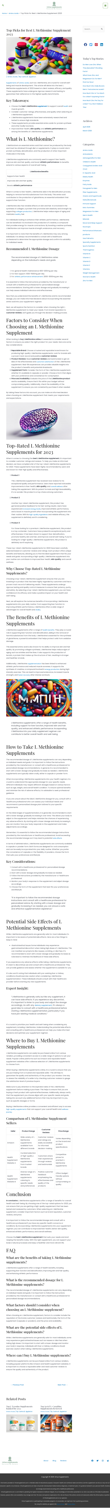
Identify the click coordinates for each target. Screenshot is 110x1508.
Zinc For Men (88, 288)
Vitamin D (87, 268)
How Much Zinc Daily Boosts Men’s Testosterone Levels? (92, 89)
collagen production (24, 211)
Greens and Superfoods (93, 203)
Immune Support (90, 211)
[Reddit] (108, 1461)
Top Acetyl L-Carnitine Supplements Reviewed (51, 1407)
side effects (57, 838)
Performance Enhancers (93, 237)
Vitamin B (87, 261)
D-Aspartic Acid (89, 180)
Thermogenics (89, 257)
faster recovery (24, 675)
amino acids (25, 83)
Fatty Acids (87, 191)
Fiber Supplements (91, 199)
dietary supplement (44, 1005)
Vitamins (86, 276)
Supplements (12, 83)
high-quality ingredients (39, 514)
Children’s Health (90, 169)
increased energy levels (32, 509)
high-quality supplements (17, 1109)
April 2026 (87, 134)
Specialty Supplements (92, 249)
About (48, 1461)
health (66, 106)
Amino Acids (13, 76)
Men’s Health (88, 222)
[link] (61, 1504)
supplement (42, 106)
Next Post (62, 1385)
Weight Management (92, 280)
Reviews (61, 1461)
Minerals (86, 226)
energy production (53, 669)
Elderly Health (89, 184)
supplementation (35, 663)
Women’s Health (90, 284)
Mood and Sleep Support (93, 230)
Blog (54, 1461)
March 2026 (88, 138)
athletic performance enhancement (30, 276)
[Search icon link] (3, 5)
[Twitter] (97, 1461)
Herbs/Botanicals (90, 207)
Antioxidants (88, 161)
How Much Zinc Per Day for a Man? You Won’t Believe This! (92, 111)
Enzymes (86, 187)
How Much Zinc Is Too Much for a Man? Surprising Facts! (92, 100)
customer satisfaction (45, 361)
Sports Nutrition (89, 253)
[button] (85, 45)
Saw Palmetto (89, 245)
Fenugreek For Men (91, 195)
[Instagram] (103, 1461)
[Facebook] (92, 1461)
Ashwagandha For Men (92, 165)
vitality (38, 610)
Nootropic (87, 234)
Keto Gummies (89, 214)
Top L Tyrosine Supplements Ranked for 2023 (20, 1407)
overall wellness (57, 486)
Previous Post (18, 1385)
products (87, 241)
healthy (18, 214)
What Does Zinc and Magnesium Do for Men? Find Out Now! (93, 79)
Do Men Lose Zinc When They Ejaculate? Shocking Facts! (93, 68)
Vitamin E (87, 272)
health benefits (49, 630)
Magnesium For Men (91, 218)
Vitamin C (87, 264)
